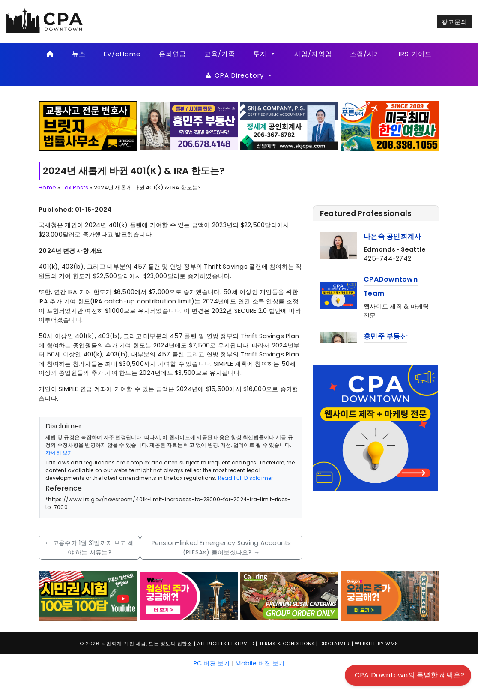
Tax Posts (75, 187)
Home (47, 187)
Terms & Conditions (287, 643)
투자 (264, 54)
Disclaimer (335, 643)
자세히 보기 (59, 452)
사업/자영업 (313, 53)
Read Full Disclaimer (245, 478)
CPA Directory (244, 75)
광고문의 (454, 22)
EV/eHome (122, 53)
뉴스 (79, 53)
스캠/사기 (365, 53)
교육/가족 (219, 53)
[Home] (50, 54)
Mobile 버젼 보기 (260, 663)
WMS (391, 643)
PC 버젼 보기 (212, 663)
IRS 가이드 (415, 53)
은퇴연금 (172, 53)
